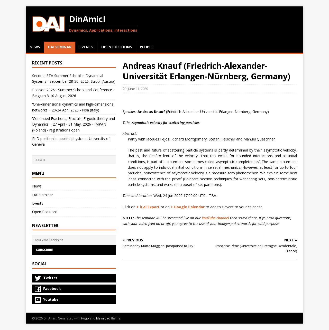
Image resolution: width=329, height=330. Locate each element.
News (37, 186)
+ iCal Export (148, 206)
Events (37, 203)
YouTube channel (215, 217)
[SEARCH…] (74, 160)
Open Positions (45, 211)
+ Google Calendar (188, 206)
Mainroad (103, 318)
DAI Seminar (42, 194)
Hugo (85, 318)
